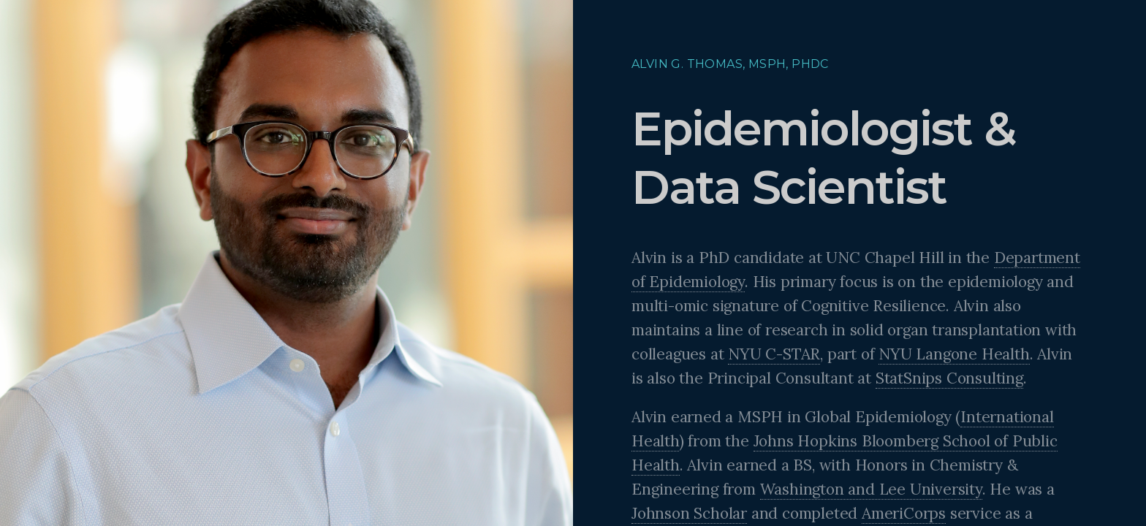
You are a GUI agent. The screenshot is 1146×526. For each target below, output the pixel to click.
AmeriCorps (904, 513)
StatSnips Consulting (949, 378)
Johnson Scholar (689, 513)
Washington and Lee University (871, 489)
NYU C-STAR (774, 354)
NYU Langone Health (954, 354)
